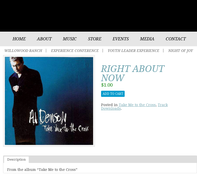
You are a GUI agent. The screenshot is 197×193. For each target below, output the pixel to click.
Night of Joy (180, 50)
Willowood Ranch (23, 50)
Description (16, 159)
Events (121, 38)
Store (94, 38)
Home (19, 38)
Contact (176, 38)
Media (147, 38)
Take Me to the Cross (137, 105)
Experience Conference (75, 50)
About (44, 38)
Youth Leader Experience (133, 50)
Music (70, 38)
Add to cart (113, 94)
